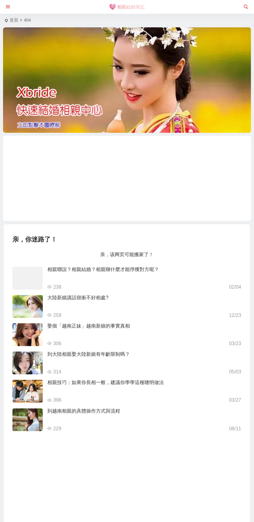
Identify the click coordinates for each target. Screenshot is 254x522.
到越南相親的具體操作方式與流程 (83, 411)
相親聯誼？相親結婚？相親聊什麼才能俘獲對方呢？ (103, 269)
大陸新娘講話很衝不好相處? (77, 297)
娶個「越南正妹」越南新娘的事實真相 (88, 325)
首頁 (14, 20)
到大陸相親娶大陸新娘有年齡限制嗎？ (88, 354)
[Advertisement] (127, 178)
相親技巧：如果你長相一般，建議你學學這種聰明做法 (105, 382)
